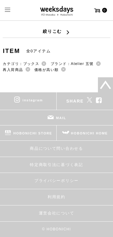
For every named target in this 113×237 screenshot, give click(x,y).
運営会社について (56, 213)
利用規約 (56, 197)
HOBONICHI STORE (32, 133)
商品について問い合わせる (56, 148)
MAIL (61, 118)
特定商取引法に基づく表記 (56, 164)
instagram (33, 100)
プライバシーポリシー (56, 180)
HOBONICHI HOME (89, 133)
